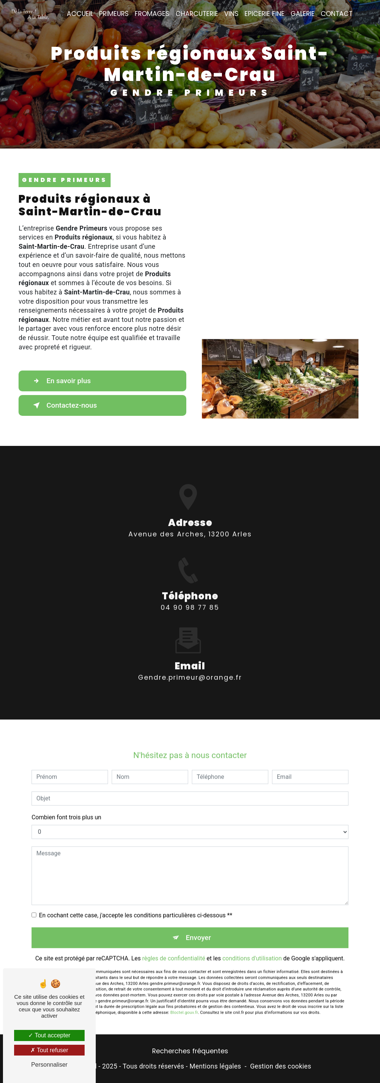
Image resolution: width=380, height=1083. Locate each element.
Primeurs (114, 13)
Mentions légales (215, 1066)
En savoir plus (60, 381)
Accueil (80, 13)
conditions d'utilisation (252, 948)
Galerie (303, 13)
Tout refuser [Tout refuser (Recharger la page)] (49, 1050)
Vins (231, 13)
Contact (337, 13)
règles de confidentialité (173, 948)
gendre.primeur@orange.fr (190, 667)
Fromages (152, 13)
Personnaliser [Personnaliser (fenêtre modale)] (49, 1064)
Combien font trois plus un (66, 806)
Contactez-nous (63, 405)
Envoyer (198, 927)
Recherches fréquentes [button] (190, 1051)
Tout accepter (49, 1035)
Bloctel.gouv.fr (184, 1002)
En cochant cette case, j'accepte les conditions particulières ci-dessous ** (135, 905)
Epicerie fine (265, 13)
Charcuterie (197, 13)
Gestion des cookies (280, 1066)
